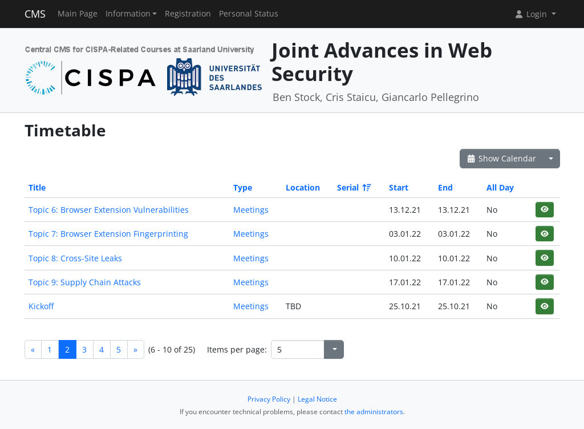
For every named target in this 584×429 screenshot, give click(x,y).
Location (303, 187)
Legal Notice (317, 399)
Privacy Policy (269, 399)
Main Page (78, 13)
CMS (35, 14)
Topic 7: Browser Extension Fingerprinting (108, 233)
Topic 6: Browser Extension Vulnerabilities (109, 209)
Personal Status (248, 13)
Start (398, 187)
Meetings (251, 209)
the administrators (373, 411)
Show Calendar (502, 158)
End (445, 187)
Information (128, 13)
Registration (188, 13)
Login (531, 14)
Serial (353, 187)
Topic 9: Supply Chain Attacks (85, 282)
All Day (500, 187)
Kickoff (41, 306)
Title (37, 187)
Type (242, 187)
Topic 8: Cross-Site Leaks (75, 258)
